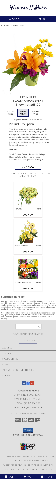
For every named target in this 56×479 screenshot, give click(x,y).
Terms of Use (46, 469)
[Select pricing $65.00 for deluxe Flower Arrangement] (23, 112)
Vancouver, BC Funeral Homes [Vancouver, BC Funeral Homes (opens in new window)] (14, 456)
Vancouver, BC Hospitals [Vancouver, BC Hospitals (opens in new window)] (43, 456)
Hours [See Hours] (46, 476)
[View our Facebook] (24, 384)
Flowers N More (28, 8)
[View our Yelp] (32, 384)
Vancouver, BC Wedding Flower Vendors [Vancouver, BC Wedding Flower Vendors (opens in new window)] (28, 461)
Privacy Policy (11, 469)
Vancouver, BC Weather (14, 465)
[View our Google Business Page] (28, 384)
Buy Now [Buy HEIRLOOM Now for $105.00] (28, 214)
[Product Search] (28, 326)
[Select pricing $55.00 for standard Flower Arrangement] (10, 112)
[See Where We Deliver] (28, 341)
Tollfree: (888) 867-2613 (28, 407)
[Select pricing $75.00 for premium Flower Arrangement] (35, 112)
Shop (14, 19)
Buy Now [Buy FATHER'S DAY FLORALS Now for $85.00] (28, 288)
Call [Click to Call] (9, 476)
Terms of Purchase (29, 469)
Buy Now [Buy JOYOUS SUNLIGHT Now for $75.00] (28, 251)
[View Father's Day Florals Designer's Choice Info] (28, 269)
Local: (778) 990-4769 (28, 403)
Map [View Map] (28, 476)
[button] (28, 430)
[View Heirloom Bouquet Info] (28, 195)
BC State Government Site (40, 465)
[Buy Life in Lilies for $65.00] (28, 167)
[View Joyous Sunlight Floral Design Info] (28, 232)
